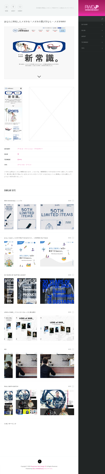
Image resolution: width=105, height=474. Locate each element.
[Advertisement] (19, 440)
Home (6, 9)
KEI (5, 349)
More (69, 200)
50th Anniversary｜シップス (13, 200)
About (13, 9)
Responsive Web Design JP (38, 466)
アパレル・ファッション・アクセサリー (30, 149)
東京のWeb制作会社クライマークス (42, 468)
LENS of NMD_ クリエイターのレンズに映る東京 (20, 312)
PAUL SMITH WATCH (11, 386)
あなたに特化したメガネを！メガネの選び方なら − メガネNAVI (35, 21)
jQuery (20, 159)
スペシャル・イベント (25, 164)
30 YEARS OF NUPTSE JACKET (15, 275)
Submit (20, 9)
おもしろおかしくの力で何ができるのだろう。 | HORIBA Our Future (26, 238)
